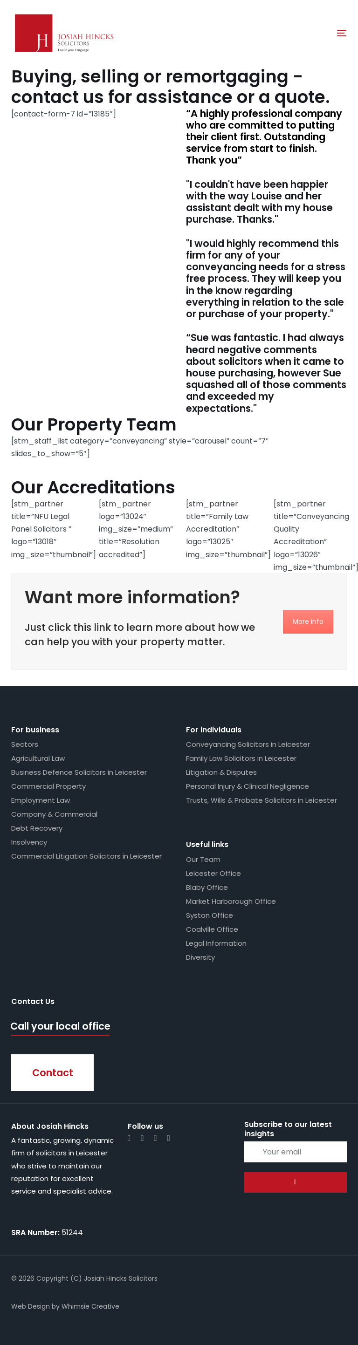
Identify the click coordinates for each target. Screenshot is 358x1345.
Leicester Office (213, 873)
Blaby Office (207, 887)
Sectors (24, 744)
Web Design (30, 1306)
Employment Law (40, 800)
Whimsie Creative (90, 1306)
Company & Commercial (54, 814)
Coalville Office (212, 929)
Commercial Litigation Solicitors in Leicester (86, 856)
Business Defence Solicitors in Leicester (79, 772)
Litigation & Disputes (221, 772)
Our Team (203, 859)
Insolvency (29, 842)
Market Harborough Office (231, 901)
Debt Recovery (36, 828)
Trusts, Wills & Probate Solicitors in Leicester (261, 800)
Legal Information (216, 943)
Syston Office (209, 915)
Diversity (200, 957)
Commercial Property (48, 786)
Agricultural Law (38, 758)
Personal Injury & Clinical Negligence (247, 786)
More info (308, 621)
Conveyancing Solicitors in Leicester (248, 744)
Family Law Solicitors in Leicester (241, 758)
